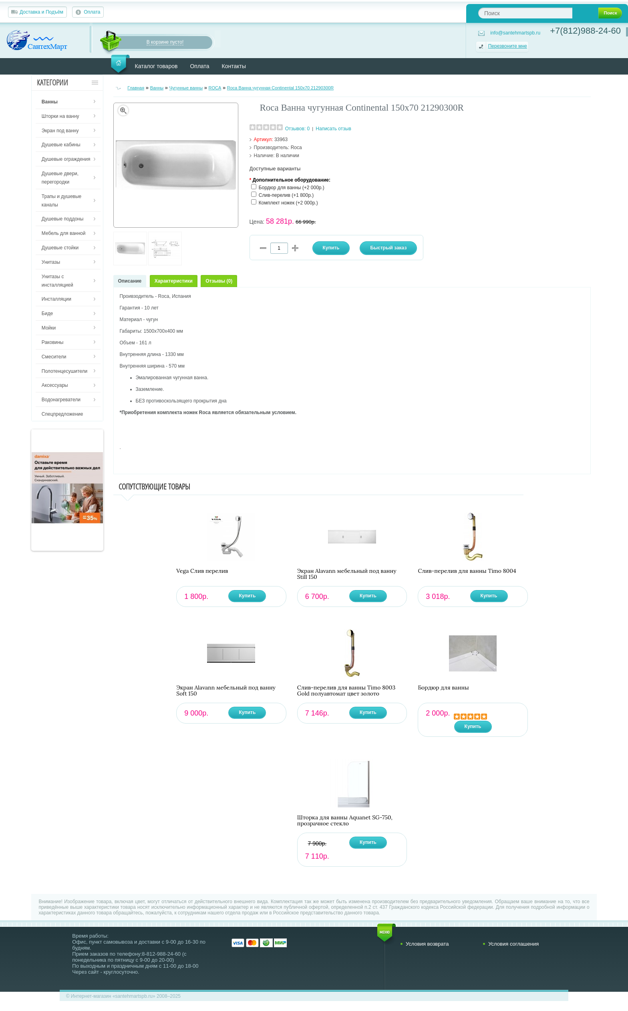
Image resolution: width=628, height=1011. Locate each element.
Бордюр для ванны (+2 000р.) (291, 187)
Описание (130, 281)
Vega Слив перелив (202, 571)
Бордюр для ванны (443, 688)
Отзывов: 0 (297, 128)
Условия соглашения (513, 944)
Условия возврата (427, 944)
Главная (135, 87)
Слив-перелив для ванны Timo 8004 (467, 571)
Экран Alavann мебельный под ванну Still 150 (347, 574)
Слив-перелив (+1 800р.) (286, 195)
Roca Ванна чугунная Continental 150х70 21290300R (280, 87)
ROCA (215, 87)
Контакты (234, 66)
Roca (296, 147)
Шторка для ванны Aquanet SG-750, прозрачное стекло (344, 821)
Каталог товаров (156, 66)
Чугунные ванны (186, 87)
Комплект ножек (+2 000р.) (288, 203)
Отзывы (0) (218, 281)
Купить (247, 596)
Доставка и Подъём (41, 12)
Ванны (157, 87)
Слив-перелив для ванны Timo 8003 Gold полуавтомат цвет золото (346, 691)
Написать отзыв (333, 128)
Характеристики (174, 281)
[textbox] (525, 13)
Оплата (92, 12)
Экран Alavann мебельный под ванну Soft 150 (226, 691)
